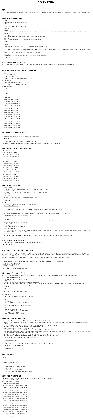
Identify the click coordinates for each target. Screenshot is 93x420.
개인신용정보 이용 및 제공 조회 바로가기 (10, 205)
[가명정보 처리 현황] (7, 57)
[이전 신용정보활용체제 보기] (8, 385)
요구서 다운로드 (8, 193)
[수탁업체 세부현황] (6, 150)
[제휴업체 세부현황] (7, 97)
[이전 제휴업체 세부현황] (8, 99)
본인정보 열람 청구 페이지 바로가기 (9, 190)
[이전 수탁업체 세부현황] (7, 152)
